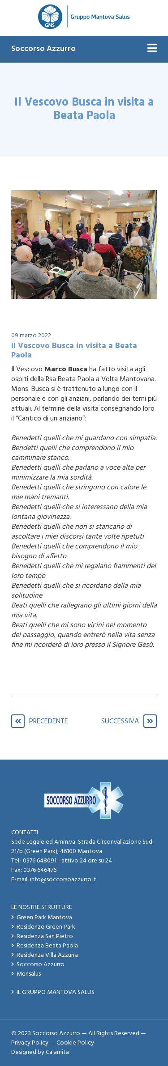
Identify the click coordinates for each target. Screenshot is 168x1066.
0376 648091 (39, 861)
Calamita (57, 1052)
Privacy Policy (29, 1043)
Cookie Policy (75, 1043)
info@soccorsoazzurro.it (63, 880)
